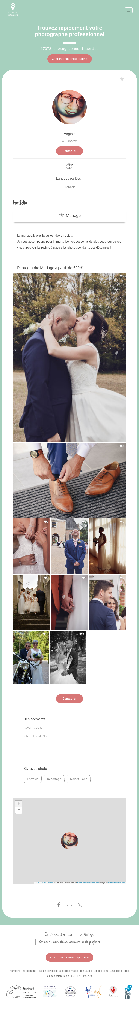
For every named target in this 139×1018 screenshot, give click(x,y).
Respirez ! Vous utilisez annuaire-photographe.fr (70, 942)
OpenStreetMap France (116, 883)
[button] (69, 840)
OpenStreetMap (48, 883)
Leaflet (37, 883)
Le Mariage (87, 934)
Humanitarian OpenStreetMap (88, 883)
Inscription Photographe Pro (69, 957)
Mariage (70, 215)
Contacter (69, 151)
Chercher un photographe (69, 59)
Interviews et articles (58, 934)
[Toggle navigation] (129, 10)
